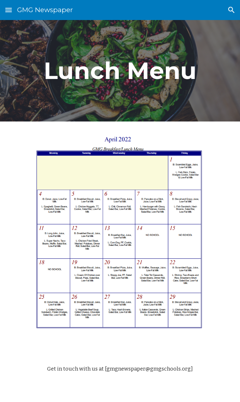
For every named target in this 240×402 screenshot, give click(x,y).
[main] (120, 70)
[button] (8, 10)
